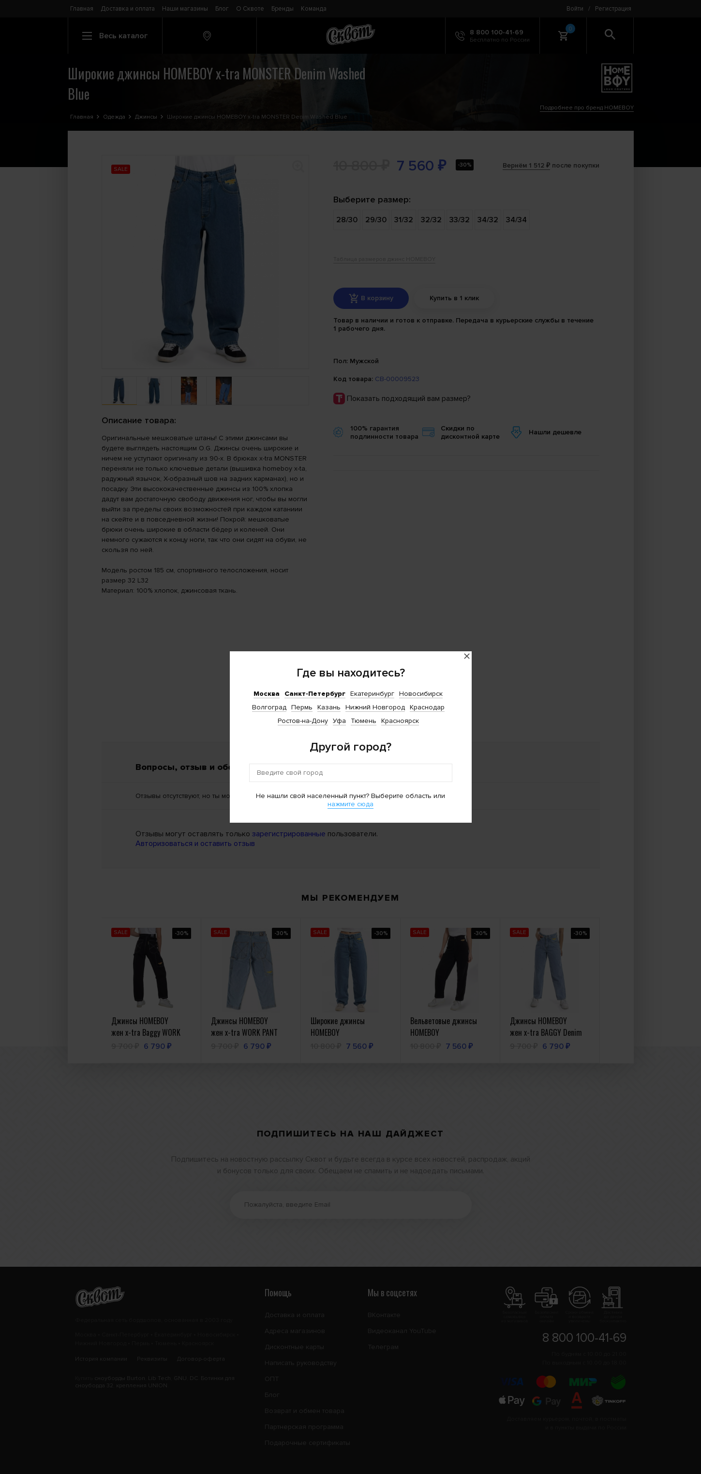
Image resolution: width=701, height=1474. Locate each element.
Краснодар (427, 707)
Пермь (302, 707)
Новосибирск (421, 694)
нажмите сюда (350, 804)
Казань (329, 707)
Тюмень (363, 721)
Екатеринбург (372, 694)
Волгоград (269, 707)
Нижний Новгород (375, 707)
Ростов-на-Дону (303, 721)
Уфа (339, 721)
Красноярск (400, 721)
